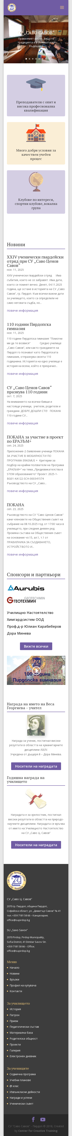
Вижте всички (36, 646)
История (15, 1009)
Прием (14, 1021)
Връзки (14, 979)
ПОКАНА (15, 504)
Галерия (15, 1050)
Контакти (16, 991)
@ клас (14, 1086)
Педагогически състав (24, 1026)
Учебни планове (20, 1080)
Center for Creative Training (38, 1131)
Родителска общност (24, 1038)
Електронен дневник (23, 1056)
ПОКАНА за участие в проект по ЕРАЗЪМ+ (35, 439)
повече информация (22, 310)
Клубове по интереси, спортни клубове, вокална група (36, 203)
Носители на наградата (36, 766)
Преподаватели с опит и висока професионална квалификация (36, 106)
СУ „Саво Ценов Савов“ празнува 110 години (29, 389)
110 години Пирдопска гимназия (29, 326)
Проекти (15, 1044)
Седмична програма (23, 1074)
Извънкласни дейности (25, 1092)
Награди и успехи (21, 1097)
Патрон (14, 1015)
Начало (14, 967)
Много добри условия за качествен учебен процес (36, 154)
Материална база (21, 1032)
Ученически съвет (21, 1103)
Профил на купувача (23, 985)
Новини (14, 973)
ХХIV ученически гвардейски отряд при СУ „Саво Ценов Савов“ (35, 261)
